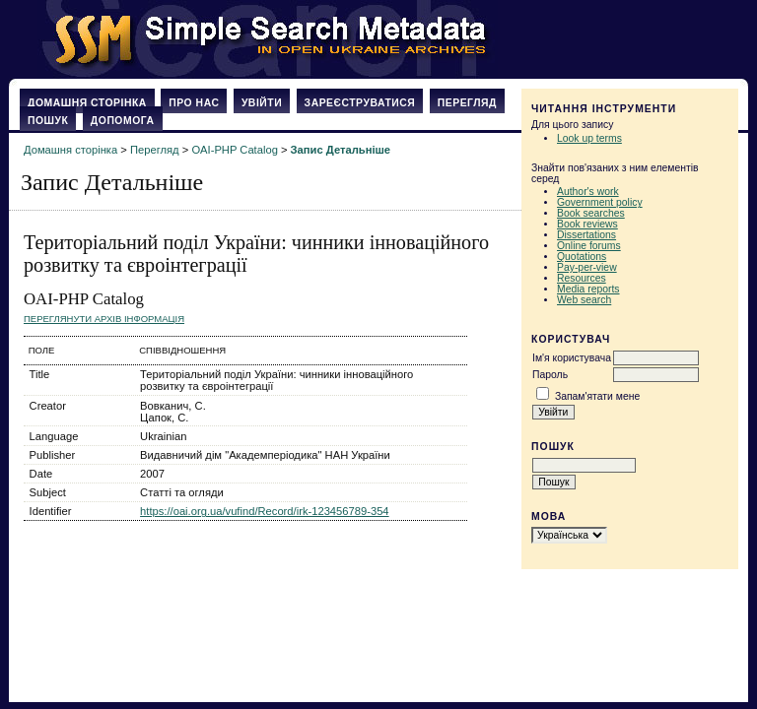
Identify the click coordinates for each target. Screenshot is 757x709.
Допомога (123, 120)
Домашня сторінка (87, 102)
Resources (581, 278)
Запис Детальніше (340, 150)
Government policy (600, 202)
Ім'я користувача (571, 358)
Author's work (588, 191)
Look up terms (589, 138)
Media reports (588, 289)
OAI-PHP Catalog (234, 150)
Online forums (589, 245)
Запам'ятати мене (597, 396)
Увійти (261, 102)
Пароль (550, 374)
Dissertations (586, 234)
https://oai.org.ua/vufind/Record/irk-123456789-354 (264, 511)
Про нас (194, 102)
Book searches (591, 213)
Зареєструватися (360, 102)
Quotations (581, 256)
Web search (584, 299)
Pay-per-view (587, 267)
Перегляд (467, 102)
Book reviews (587, 224)
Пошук (48, 120)
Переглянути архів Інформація (104, 318)
